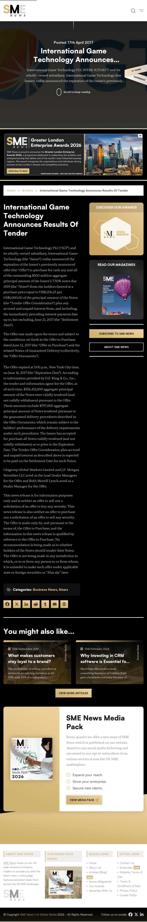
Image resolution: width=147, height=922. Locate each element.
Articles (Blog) (98, 872)
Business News (45, 589)
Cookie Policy (128, 895)
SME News (27, 914)
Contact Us (127, 863)
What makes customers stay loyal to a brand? (31, 658)
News (63, 589)
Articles (27, 190)
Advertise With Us (100, 890)
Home (11, 190)
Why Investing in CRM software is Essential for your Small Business (104, 658)
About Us (95, 867)
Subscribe (126, 867)
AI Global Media (46, 914)
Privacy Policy (128, 890)
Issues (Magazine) (100, 881)
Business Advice (65, 653)
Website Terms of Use (130, 874)
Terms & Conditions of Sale (128, 884)
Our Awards (96, 886)
